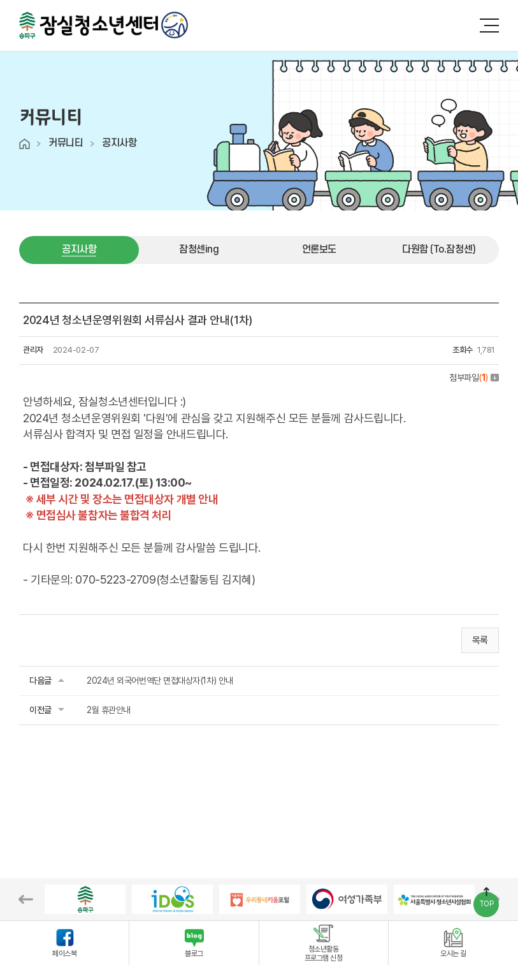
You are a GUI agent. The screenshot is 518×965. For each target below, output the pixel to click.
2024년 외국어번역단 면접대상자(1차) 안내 (160, 680)
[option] (85, 899)
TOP (486, 903)
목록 (480, 640)
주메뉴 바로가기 (0, 0)
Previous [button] (26, 899)
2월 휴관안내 (109, 710)
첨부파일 (474, 377)
